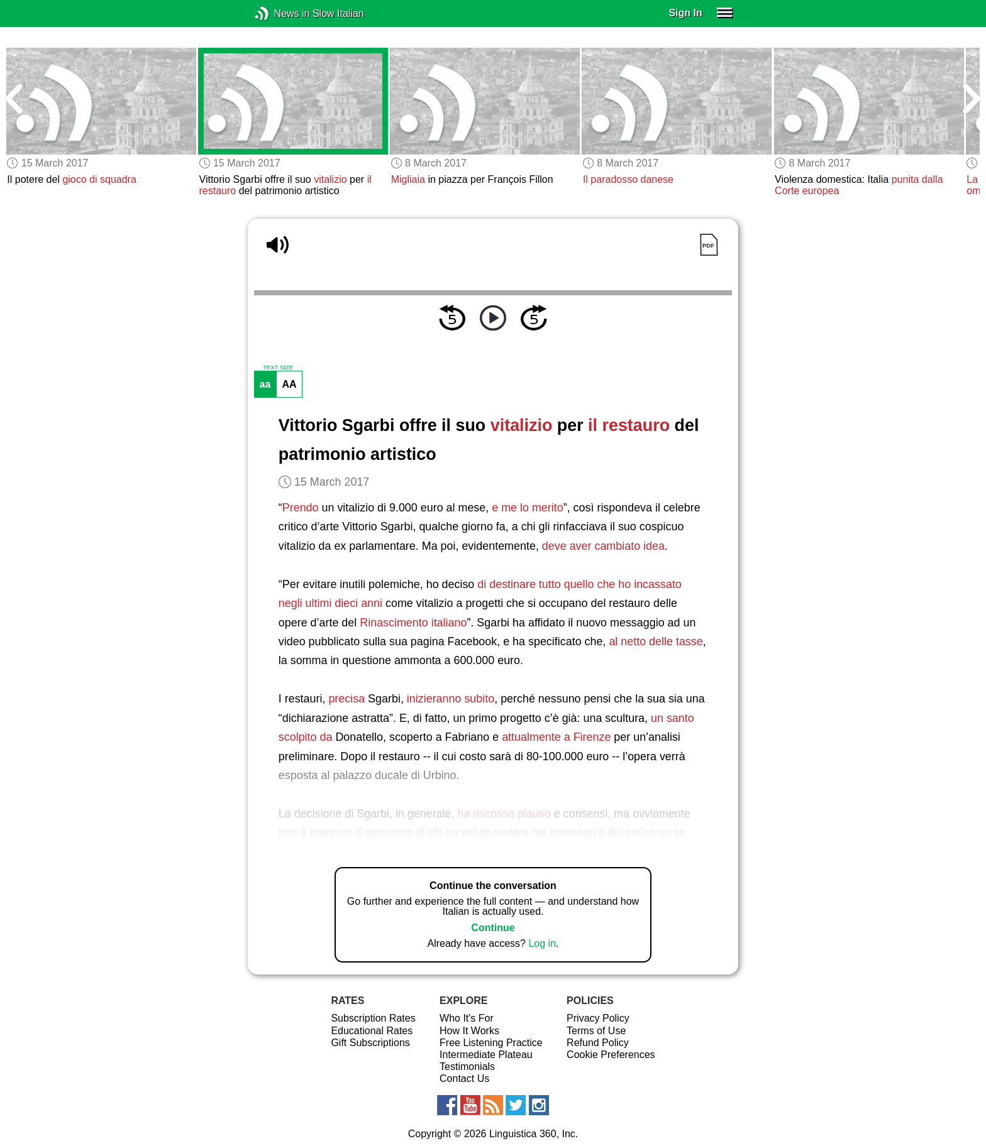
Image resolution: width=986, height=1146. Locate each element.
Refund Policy (598, 1042)
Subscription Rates (373, 1018)
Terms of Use (596, 1030)
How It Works (469, 1030)
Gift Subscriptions (370, 1042)
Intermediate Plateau (486, 1054)
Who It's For (467, 1018)
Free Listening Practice (491, 1042)
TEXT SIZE (278, 367)
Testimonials (467, 1066)
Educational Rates (372, 1030)
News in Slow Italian (280, 13)
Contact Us (464, 1078)
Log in (542, 943)
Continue (492, 927)
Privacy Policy (598, 1018)
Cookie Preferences (611, 1054)
